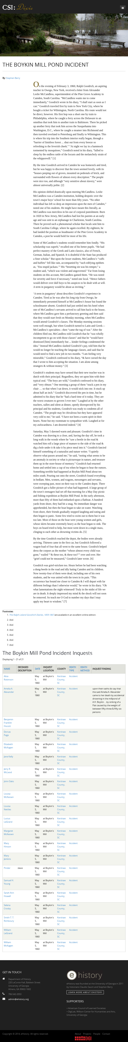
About (78, 1033)
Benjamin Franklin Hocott (8, 723)
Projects (87, 1033)
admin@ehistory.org (18, 999)
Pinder (7, 867)
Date (37, 668)
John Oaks (9, 781)
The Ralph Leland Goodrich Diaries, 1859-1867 (31, 614)
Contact (106, 1033)
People (96, 1033)
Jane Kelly (8, 756)
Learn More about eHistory (85, 992)
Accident (73, 676)
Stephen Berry (13, 77)
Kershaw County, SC (61, 679)
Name (7, 668)
